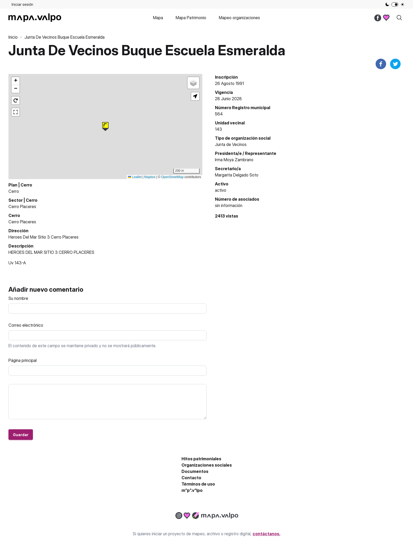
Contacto (191, 477)
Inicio (13, 37)
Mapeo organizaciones (239, 17)
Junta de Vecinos (231, 144)
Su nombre (18, 298)
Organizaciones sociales (206, 465)
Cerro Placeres (22, 206)
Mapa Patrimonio (191, 17)
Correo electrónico (25, 325)
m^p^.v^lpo (192, 490)
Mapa (158, 17)
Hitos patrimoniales (201, 458)
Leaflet (134, 177)
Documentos (194, 471)
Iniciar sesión (22, 4)
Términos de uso (198, 484)
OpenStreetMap (172, 177)
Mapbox (150, 177)
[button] (105, 126)
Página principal (22, 360)
